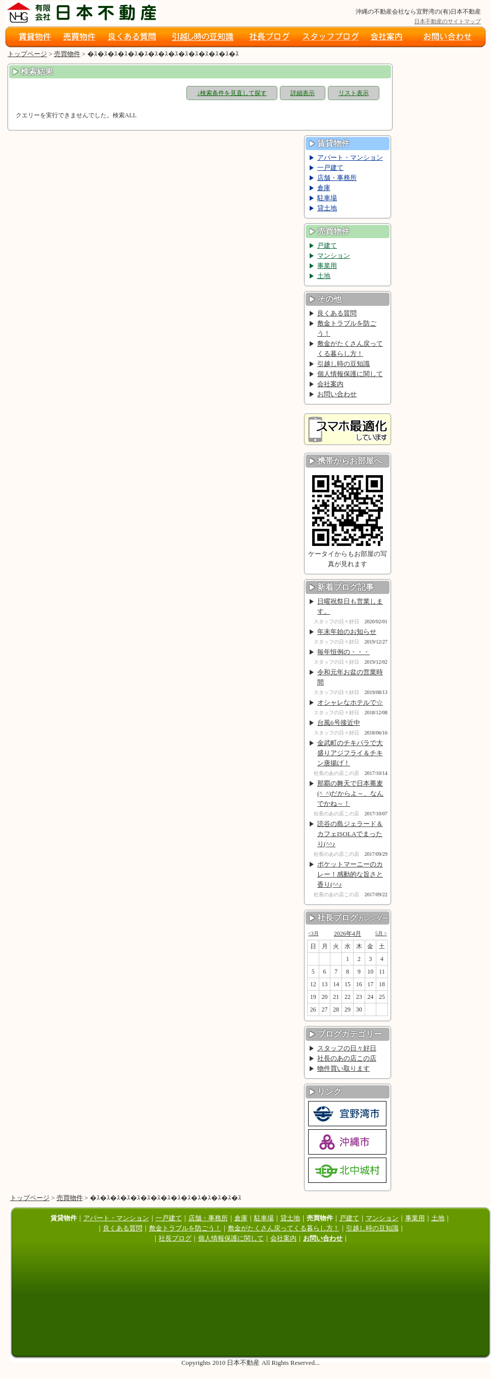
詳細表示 (302, 93)
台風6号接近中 (338, 722)
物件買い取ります (343, 1068)
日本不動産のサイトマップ (447, 21)
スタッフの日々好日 (346, 1048)
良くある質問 (337, 313)
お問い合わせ (337, 394)
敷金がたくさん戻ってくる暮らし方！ (350, 348)
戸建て (327, 245)
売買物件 (67, 54)
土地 (323, 276)
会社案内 (330, 384)
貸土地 (327, 208)
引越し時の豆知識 (343, 364)
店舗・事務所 (337, 177)
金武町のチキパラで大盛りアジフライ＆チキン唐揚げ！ (350, 753)
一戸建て (330, 167)
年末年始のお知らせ (346, 631)
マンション (333, 255)
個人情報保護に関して (350, 374)
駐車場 (327, 198)
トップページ (27, 54)
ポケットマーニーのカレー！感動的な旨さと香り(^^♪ (350, 874)
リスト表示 (353, 93)
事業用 (327, 265)
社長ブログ (175, 1238)
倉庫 (323, 188)
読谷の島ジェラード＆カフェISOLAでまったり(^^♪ (350, 834)
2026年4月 (347, 933)
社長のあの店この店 (346, 1058)
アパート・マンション (350, 157)
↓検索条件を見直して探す (232, 93)
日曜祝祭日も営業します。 (350, 606)
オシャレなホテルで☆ (350, 702)
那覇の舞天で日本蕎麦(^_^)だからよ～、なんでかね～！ (350, 793)
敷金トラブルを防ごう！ (346, 328)
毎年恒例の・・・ (343, 652)
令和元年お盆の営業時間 (350, 677)
